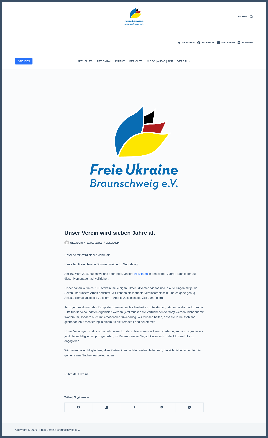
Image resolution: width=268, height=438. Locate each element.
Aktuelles (84, 61)
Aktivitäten (141, 273)
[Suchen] (245, 17)
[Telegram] (186, 43)
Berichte (136, 61)
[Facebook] (205, 43)
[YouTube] (245, 43)
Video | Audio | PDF (160, 61)
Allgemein (113, 243)
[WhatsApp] (190, 407)
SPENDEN (24, 61)
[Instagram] (226, 43)
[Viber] (162, 407)
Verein (184, 61)
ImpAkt (120, 61)
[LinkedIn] (106, 407)
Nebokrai (103, 61)
